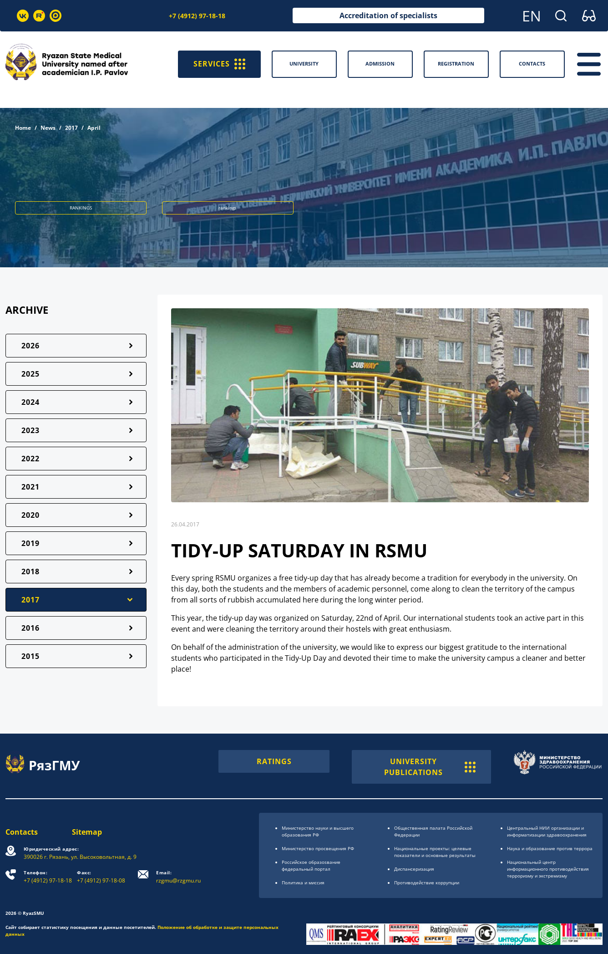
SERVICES (219, 64)
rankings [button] (227, 207)
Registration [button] (456, 63)
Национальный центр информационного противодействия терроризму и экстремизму (548, 869)
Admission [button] (380, 63)
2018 (30, 571)
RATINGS (274, 761)
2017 (71, 128)
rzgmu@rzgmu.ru (178, 876)
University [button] (304, 63)
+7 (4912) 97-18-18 (197, 15)
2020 (30, 515)
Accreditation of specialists (388, 15)
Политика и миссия (303, 882)
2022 (30, 459)
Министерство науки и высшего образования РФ (318, 831)
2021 (30, 487)
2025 (30, 374)
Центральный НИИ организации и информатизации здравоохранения (547, 831)
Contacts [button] (532, 63)
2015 (30, 656)
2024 (30, 402)
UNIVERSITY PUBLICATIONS (430, 766)
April (94, 128)
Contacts (21, 832)
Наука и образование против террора (550, 848)
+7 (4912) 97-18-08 (101, 876)
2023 (30, 430)
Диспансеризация (414, 869)
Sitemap (87, 832)
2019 (30, 543)
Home (23, 128)
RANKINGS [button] (81, 207)
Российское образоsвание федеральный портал (311, 865)
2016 (30, 628)
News (48, 128)
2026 (30, 346)
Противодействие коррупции (426, 882)
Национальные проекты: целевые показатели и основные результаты (435, 851)
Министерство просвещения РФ (318, 848)
